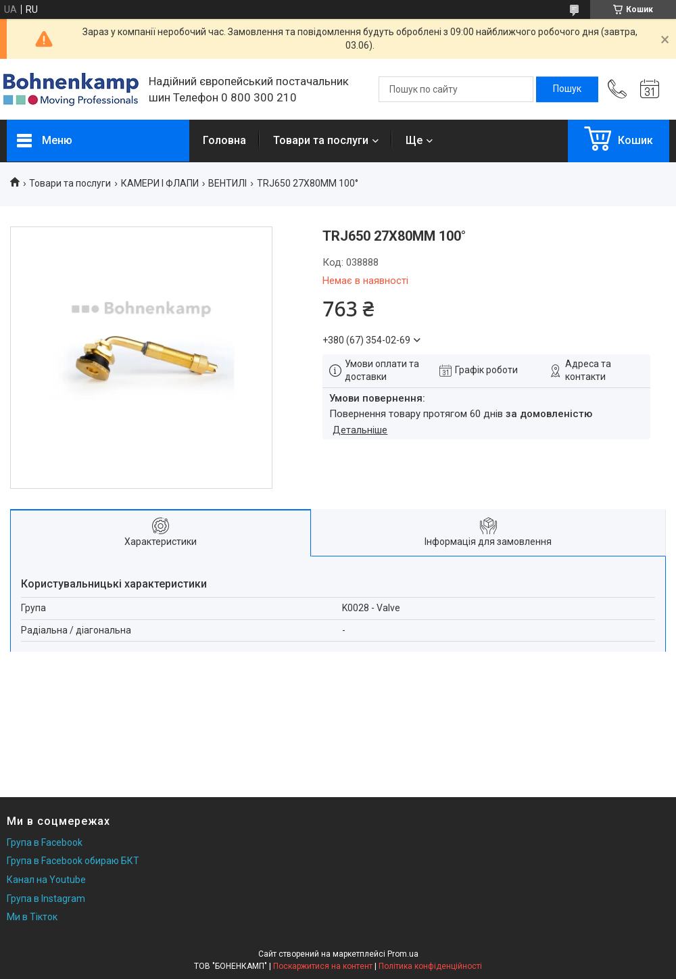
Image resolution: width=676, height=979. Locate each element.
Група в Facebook (44, 842)
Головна (224, 140)
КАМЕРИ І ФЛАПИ (160, 183)
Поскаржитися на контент (322, 966)
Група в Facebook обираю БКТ (73, 860)
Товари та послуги (320, 140)
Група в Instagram (46, 898)
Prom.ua (402, 954)
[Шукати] (567, 89)
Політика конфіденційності (430, 966)
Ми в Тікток (32, 916)
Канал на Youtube (46, 879)
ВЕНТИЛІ (227, 183)
